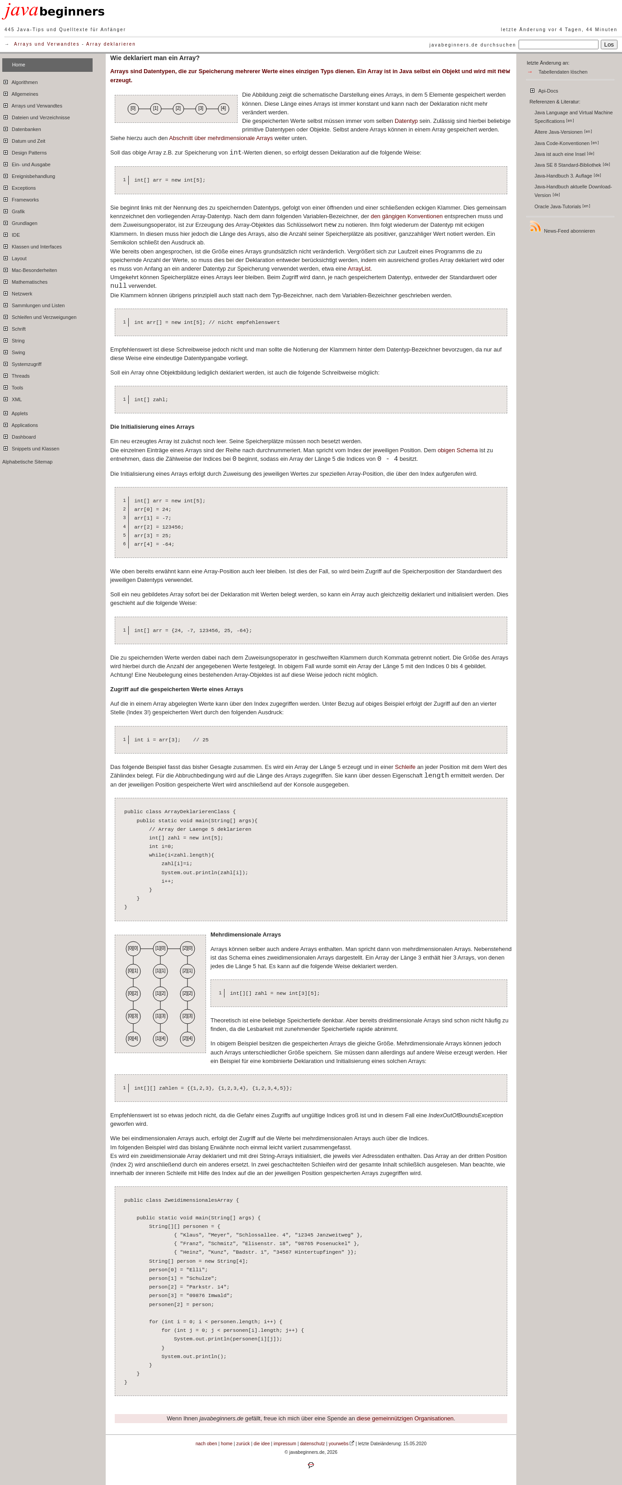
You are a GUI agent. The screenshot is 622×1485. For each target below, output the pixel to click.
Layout (14, 257)
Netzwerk (17, 292)
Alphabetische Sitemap (27, 461)
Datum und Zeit (23, 140)
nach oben (206, 1443)
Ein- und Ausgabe (26, 163)
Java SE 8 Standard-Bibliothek (572, 165)
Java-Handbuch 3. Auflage (567, 175)
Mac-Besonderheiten (29, 269)
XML (12, 398)
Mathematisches (24, 280)
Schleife (405, 767)
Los (609, 44)
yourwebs (339, 1443)
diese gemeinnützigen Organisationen (405, 1418)
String (13, 339)
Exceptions (19, 187)
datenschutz (312, 1443)
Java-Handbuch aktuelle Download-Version (573, 191)
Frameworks (20, 198)
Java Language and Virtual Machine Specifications (573, 117)
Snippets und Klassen (30, 447)
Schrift (14, 327)
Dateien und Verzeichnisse (36, 116)
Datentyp (406, 120)
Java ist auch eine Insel (564, 154)
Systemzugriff (22, 363)
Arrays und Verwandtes (47, 44)
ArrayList (359, 268)
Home (18, 64)
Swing (13, 351)
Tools (12, 386)
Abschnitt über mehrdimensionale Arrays (221, 138)
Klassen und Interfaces (32, 245)
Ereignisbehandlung (28, 175)
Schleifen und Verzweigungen (39, 316)
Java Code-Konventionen (566, 143)
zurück (243, 1443)
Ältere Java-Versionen (563, 132)
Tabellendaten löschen (562, 72)
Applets (15, 412)
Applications (20, 424)
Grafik (13, 210)
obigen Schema (458, 450)
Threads (16, 374)
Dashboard (19, 435)
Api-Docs (543, 89)
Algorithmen (19, 81)
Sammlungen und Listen (33, 304)
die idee (262, 1443)
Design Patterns (24, 151)
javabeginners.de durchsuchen (473, 44)
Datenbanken (21, 128)
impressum (285, 1443)
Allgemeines (20, 93)
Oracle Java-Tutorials (562, 206)
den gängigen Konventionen (407, 216)
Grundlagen (19, 222)
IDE (11, 234)
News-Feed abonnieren (562, 227)
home (227, 1443)
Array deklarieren (111, 44)
